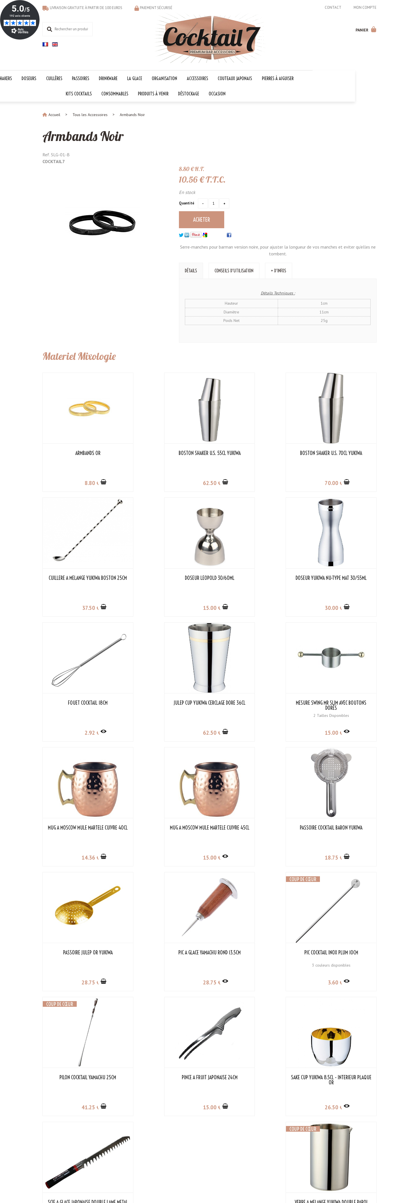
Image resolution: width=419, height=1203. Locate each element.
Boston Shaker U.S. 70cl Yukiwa (252, 452)
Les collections (168, 1120)
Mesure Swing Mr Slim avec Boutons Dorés (81, 705)
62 (168, 482)
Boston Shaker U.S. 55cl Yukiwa (167, 452)
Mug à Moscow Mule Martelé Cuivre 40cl (166, 705)
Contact (333, 7)
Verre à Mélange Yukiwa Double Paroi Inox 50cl (338, 955)
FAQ (46, 1126)
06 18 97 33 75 (363, 1138)
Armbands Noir (83, 135)
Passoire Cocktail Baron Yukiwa (338, 702)
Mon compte (365, 7)
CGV (102, 1126)
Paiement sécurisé (156, 7)
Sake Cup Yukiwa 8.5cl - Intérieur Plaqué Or (166, 955)
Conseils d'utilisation (234, 270)
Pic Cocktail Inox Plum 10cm (252, 827)
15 (82, 607)
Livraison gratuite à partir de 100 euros (86, 7)
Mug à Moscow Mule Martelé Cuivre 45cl (252, 705)
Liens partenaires (113, 1132)
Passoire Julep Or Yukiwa (81, 827)
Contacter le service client (64, 1120)
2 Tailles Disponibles (81, 715)
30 (168, 607)
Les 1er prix (166, 1144)
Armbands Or (81, 452)
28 (82, 857)
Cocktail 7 (351, 1114)
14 (168, 732)
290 (251, 981)
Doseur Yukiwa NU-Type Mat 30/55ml (166, 580)
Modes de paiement (59, 1132)
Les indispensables (172, 1138)
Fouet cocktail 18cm (252, 577)
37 (339, 482)
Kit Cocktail (165, 1126)
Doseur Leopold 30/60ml (81, 577)
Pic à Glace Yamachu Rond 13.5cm (167, 827)
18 (339, 732)
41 (339, 857)
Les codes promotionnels (177, 1150)
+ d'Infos (278, 270)
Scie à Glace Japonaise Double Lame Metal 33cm (252, 955)
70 (253, 482)
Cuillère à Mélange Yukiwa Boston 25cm (338, 455)
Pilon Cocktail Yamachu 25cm (338, 827)
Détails (191, 270)
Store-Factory (226, 1180)
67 (339, 981)
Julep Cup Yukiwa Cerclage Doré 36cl (338, 580)
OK (257, 1139)
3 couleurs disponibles (252, 840)
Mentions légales (195, 1180)
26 (168, 981)
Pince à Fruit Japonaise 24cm (81, 952)
